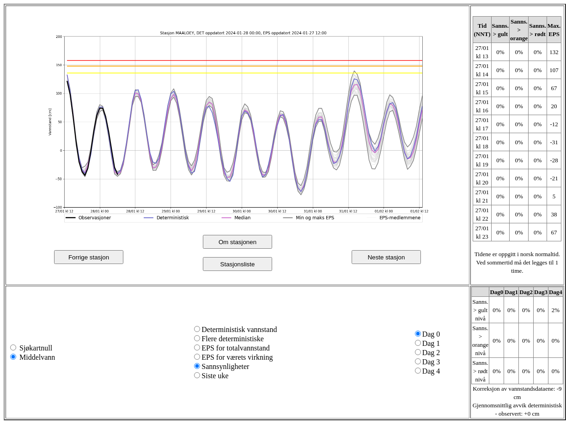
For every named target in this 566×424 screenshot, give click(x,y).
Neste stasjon (386, 257)
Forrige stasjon (88, 257)
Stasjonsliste (237, 264)
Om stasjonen (237, 242)
